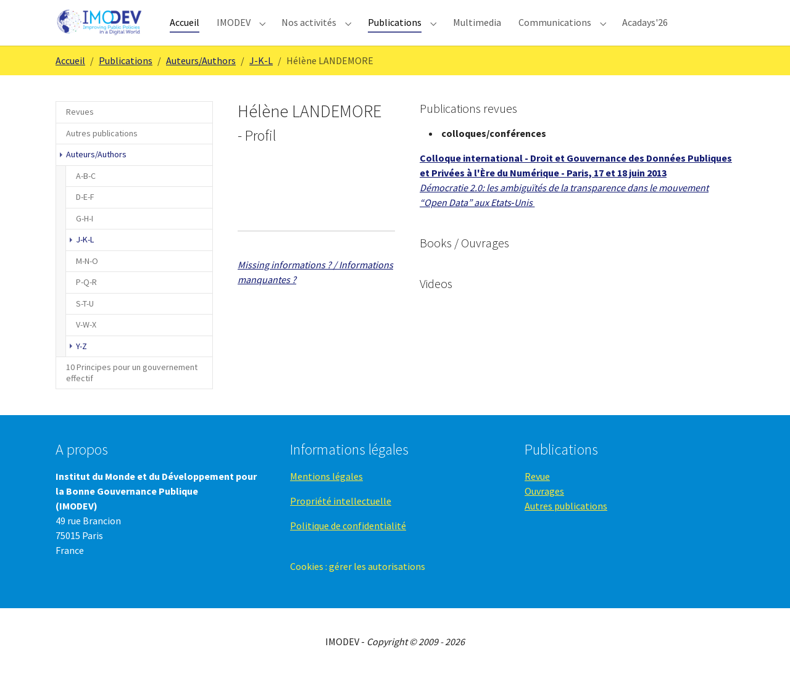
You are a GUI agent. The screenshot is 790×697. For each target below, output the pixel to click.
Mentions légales (326, 498)
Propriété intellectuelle (340, 523)
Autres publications (566, 528)
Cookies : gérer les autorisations (357, 588)
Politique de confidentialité (348, 548)
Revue (537, 498)
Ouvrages (544, 513)
